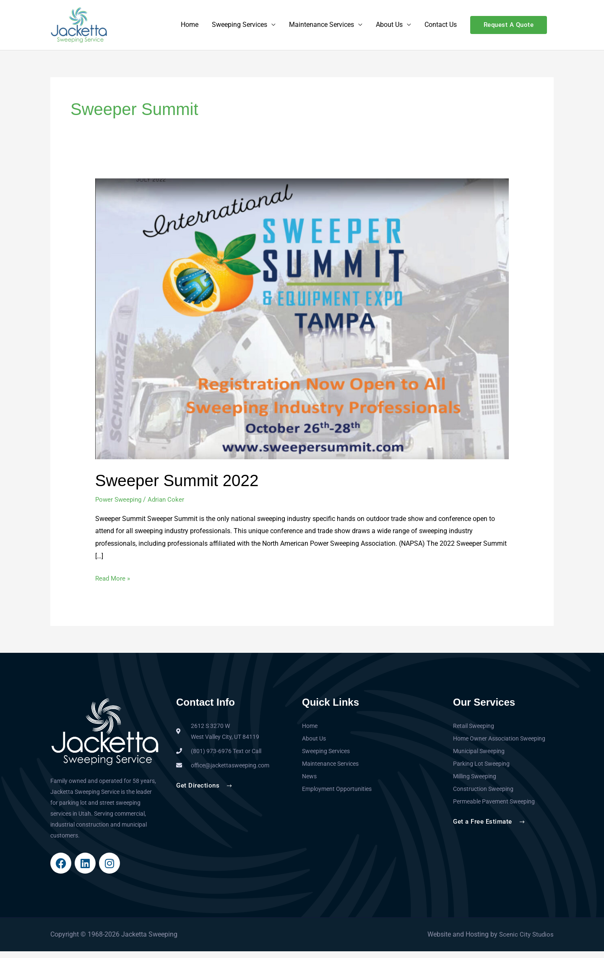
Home (189, 28)
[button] (508, 28)
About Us (389, 28)
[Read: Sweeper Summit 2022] (302, 325)
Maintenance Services (321, 28)
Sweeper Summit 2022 (180, 487)
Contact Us (440, 28)
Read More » (113, 584)
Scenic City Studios (525, 941)
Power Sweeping (119, 506)
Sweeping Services (239, 28)
